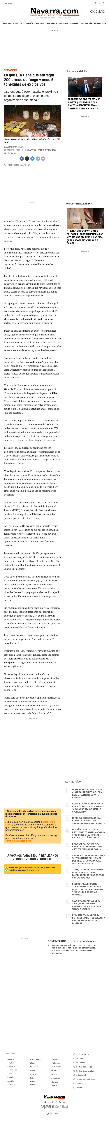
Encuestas (34, 1066)
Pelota (32, 1085)
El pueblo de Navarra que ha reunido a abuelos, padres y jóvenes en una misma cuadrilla (88, 821)
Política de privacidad (85, 1071)
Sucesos (12, 1066)
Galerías (55, 1082)
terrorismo (13, 165)
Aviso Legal (81, 1075)
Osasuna (40, 23)
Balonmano (56, 1060)
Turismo (79, 1083)
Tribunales (13, 1070)
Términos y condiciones (82, 941)
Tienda (79, 1088)
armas (23, 165)
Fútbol (32, 1078)
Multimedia (100, 23)
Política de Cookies (84, 1067)
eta (29, 165)
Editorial (12, 1085)
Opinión (30, 23)
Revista (74, 23)
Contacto (80, 1058)
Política (11, 1063)
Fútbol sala (56, 1063)
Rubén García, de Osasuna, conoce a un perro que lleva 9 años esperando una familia (87, 846)
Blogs (32, 1063)
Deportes (52, 23)
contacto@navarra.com (18, 840)
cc (64, 1102)
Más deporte (56, 1066)
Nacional (63, 23)
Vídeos (54, 1085)
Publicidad (80, 1063)
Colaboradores (35, 1060)
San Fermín (86, 23)
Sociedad (12, 1073)
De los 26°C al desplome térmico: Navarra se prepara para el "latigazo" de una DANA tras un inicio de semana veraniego (87, 889)
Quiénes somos (82, 1054)
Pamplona (18, 23)
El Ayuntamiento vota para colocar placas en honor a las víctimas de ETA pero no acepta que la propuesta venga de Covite (85, 237)
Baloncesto (34, 1081)
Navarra (7, 23)
